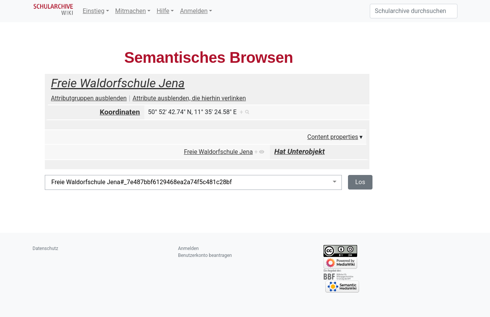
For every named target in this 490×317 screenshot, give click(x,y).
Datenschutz (45, 248)
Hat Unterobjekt (299, 151)
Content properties (332, 137)
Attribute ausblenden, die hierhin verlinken (189, 98)
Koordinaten (120, 112)
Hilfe (163, 11)
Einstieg (94, 11)
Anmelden (193, 11)
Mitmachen (130, 11)
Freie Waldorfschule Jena (118, 83)
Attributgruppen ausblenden (89, 98)
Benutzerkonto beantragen (205, 255)
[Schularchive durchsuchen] (413, 11)
